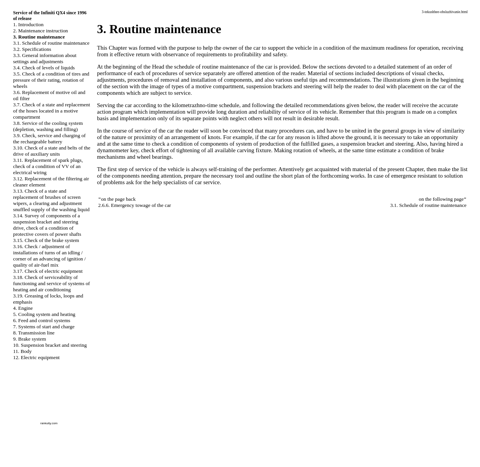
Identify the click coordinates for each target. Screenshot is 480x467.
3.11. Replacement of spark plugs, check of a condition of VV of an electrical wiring (48, 166)
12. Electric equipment (36, 357)
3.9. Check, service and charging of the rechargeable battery (49, 138)
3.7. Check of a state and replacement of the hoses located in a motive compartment (51, 111)
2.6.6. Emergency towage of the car (134, 205)
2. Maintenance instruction (40, 31)
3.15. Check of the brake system (46, 240)
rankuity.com (49, 423)
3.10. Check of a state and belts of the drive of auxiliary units (51, 151)
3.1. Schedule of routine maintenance (51, 43)
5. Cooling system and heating (44, 314)
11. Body (22, 351)
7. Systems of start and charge (44, 326)
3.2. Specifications (32, 49)
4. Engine (23, 308)
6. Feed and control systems (41, 320)
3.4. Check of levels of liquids (44, 68)
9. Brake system (29, 339)
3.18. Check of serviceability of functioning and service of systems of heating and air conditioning (51, 283)
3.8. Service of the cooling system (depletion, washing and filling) (48, 126)
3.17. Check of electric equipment (48, 271)
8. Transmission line (34, 333)
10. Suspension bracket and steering (50, 345)
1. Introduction (28, 24)
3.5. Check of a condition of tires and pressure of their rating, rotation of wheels (51, 80)
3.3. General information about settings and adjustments (45, 58)
